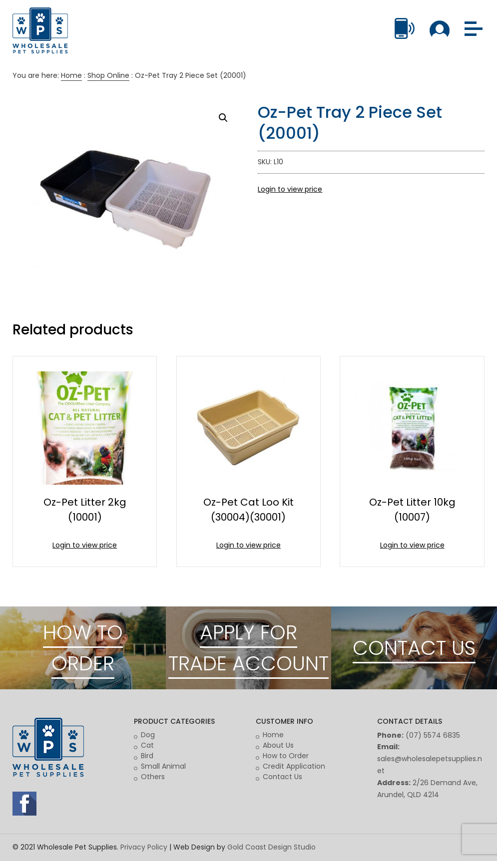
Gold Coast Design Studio (271, 847)
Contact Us (282, 777)
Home (71, 75)
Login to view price (290, 189)
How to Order (286, 756)
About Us (278, 745)
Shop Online (108, 75)
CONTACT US (414, 648)
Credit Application (294, 766)
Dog (148, 735)
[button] (223, 118)
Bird (147, 756)
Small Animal (163, 766)
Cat (147, 745)
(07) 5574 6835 (433, 735)
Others (153, 777)
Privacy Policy (143, 847)
